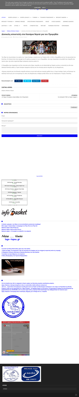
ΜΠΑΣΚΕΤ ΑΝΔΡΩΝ (61, 17)
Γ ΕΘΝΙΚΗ (34, 17)
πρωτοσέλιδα (39, 176)
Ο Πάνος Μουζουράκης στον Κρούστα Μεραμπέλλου (14, 255)
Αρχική (3, 31)
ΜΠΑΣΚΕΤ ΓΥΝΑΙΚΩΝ (7, 21)
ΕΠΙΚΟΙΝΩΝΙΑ (65, 25)
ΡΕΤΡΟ (25, 25)
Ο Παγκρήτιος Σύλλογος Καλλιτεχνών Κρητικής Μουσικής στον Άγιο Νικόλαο (20, 252)
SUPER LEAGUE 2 (25, 17)
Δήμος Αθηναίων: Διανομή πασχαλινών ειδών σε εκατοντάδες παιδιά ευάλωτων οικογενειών (24, 285)
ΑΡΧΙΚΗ (4, 17)
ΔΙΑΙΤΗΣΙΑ (4, 25)
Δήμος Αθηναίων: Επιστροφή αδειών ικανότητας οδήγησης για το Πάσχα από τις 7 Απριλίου (24, 291)
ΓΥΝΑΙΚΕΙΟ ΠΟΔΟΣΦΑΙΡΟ (46, 17)
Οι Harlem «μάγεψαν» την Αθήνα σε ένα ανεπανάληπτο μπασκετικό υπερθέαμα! (21, 224)
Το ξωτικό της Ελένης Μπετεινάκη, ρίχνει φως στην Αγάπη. (16, 248)
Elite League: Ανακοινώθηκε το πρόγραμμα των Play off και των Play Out (19, 226)
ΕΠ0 (10, 25)
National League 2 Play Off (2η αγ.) (10, 227)
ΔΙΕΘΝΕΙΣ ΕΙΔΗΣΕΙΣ (68, 21)
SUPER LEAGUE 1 (13, 17)
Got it (43, 7)
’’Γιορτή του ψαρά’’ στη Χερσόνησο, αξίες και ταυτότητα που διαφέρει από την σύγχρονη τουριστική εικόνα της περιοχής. (31, 250)
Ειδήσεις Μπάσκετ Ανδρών (13, 31)
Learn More (37, 7)
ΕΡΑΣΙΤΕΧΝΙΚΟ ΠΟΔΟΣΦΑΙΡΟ (35, 21)
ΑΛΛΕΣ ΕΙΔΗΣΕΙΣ (56, 21)
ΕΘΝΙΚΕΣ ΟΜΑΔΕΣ (20, 21)
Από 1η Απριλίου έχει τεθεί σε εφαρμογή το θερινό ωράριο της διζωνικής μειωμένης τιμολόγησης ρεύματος (28, 283)
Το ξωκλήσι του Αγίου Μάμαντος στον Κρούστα (13, 254)
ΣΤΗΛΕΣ (16, 25)
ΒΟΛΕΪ (47, 21)
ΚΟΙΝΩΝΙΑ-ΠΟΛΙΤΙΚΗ (53, 25)
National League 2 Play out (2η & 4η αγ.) (11, 229)
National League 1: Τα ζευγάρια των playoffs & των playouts (16, 231)
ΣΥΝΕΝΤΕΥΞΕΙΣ (34, 25)
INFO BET (43, 25)
